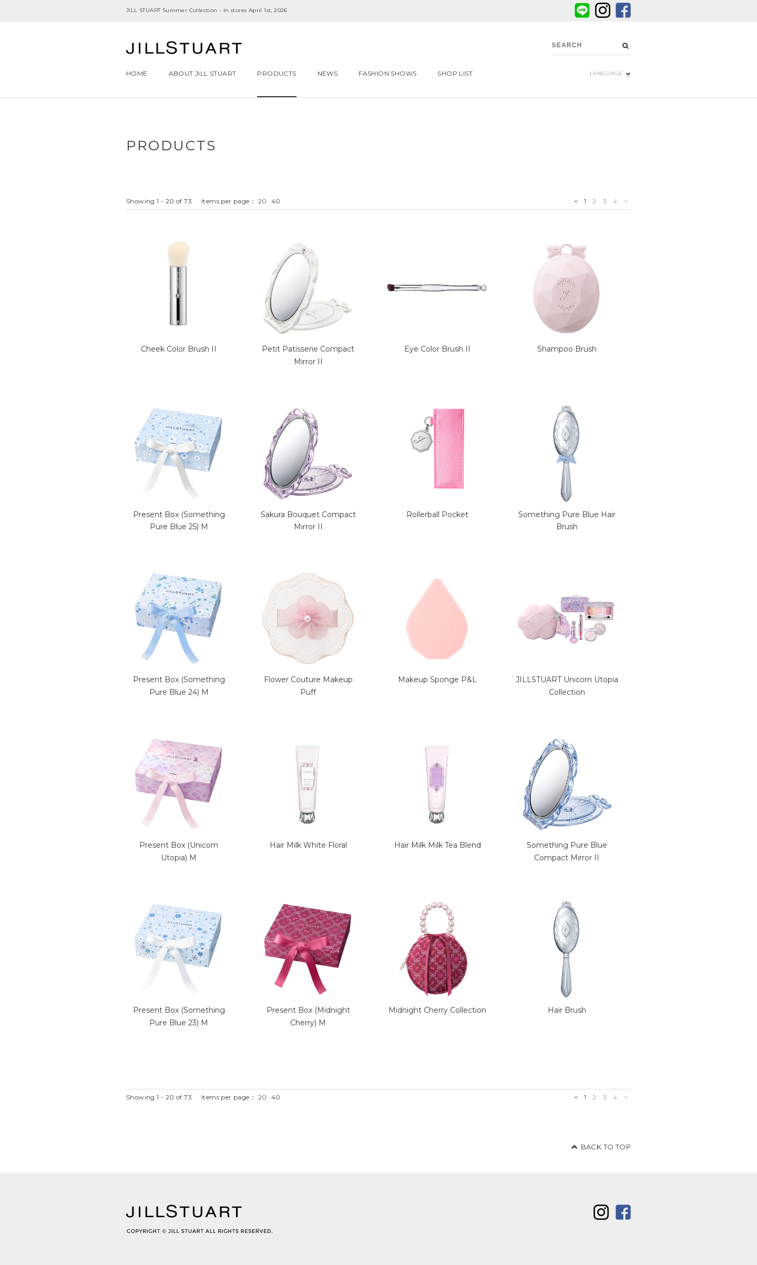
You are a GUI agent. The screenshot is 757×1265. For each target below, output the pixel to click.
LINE (582, 10)
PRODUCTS (171, 145)
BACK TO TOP (606, 1147)
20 (262, 201)
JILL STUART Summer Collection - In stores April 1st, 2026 (207, 10)
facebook (623, 10)
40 (276, 201)
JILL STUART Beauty (184, 49)
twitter (602, 10)
